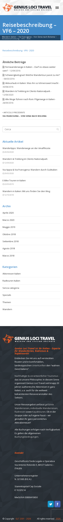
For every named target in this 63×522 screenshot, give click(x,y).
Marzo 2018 (8, 255)
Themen (7, 302)
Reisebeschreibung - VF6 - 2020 (18, 50)
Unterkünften (39, 365)
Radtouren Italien (11, 280)
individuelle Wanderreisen (43, 408)
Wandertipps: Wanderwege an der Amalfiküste (26, 148)
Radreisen (20, 411)
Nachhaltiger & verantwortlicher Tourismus (36, 375)
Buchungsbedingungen (26, 436)
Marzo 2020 (8, 219)
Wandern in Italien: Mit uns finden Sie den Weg (26, 191)
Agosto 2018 (9, 248)
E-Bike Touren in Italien (14, 180)
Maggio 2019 (9, 227)
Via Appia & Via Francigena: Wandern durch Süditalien (30, 169)
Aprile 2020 (8, 212)
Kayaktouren (39, 411)
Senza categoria (11, 287)
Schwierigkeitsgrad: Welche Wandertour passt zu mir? (32, 75)
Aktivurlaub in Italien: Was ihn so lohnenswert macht (31, 83)
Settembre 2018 (10, 241)
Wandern (7, 309)
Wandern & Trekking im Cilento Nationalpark (27, 91)
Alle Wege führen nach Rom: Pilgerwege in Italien (30, 99)
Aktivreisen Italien (12, 273)
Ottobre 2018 (9, 234)
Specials (7, 294)
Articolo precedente (25, 114)
